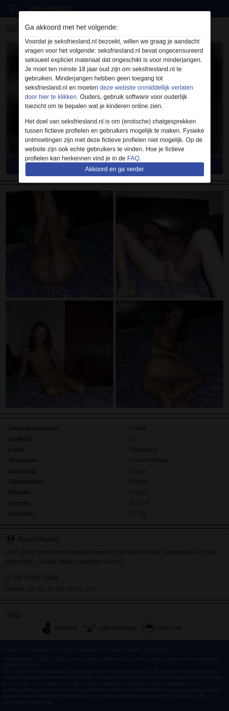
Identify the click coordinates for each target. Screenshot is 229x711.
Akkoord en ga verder (114, 169)
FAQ (133, 158)
